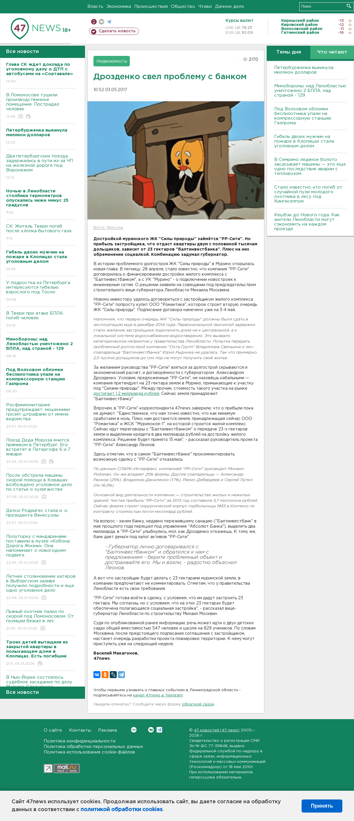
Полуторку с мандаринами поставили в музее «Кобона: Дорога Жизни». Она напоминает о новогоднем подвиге (41, 550)
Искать (349, 6)
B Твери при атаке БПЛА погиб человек (41, 319)
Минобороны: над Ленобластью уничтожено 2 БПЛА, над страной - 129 (310, 90)
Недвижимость (111, 61)
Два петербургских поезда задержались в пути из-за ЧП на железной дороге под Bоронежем (41, 167)
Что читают (332, 52)
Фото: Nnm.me (108, 228)
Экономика (119, 6)
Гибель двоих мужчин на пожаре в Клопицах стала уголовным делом (304, 141)
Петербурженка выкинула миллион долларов (303, 70)
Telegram (159, 730)
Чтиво (205, 6)
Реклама (107, 730)
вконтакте (101, 21)
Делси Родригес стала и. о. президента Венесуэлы (41, 517)
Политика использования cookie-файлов (89, 752)
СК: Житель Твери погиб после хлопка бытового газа (41, 232)
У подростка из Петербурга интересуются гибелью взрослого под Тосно (41, 291)
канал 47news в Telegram (158, 695)
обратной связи (198, 704)
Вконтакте (134, 730)
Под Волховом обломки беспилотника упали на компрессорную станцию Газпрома (302, 116)
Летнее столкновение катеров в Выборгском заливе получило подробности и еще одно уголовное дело (41, 587)
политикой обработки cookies (121, 809)
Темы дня (288, 52)
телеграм (109, 21)
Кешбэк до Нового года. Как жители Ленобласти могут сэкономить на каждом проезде (306, 222)
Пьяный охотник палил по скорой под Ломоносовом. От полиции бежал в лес (41, 620)
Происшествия (151, 6)
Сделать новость (117, 31)
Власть (95, 6)
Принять (322, 806)
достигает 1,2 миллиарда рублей (126, 394)
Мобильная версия (94, 21)
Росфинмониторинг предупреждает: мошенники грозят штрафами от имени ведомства (41, 416)
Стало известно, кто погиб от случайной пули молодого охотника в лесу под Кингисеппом (308, 194)
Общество (183, 6)
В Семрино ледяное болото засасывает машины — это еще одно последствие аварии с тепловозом (310, 166)
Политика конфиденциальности (80, 741)
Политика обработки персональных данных (93, 747)
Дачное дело (229, 6)
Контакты (80, 730)
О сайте (53, 730)
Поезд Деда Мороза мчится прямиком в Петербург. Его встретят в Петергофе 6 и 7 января (41, 451)
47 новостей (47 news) (217, 730)
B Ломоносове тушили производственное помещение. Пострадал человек (41, 106)
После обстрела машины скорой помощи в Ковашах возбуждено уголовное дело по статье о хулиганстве (41, 486)
